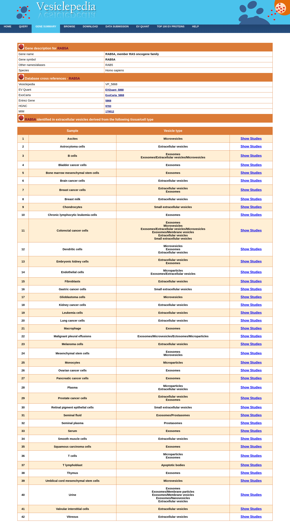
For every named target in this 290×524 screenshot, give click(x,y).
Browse (69, 26)
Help (195, 26)
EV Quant (142, 26)
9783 (108, 106)
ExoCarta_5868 (114, 95)
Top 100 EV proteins (170, 26)
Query (23, 26)
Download (90, 26)
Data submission (117, 26)
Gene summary (45, 26)
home (7, 26)
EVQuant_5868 (114, 89)
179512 (109, 111)
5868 (108, 100)
